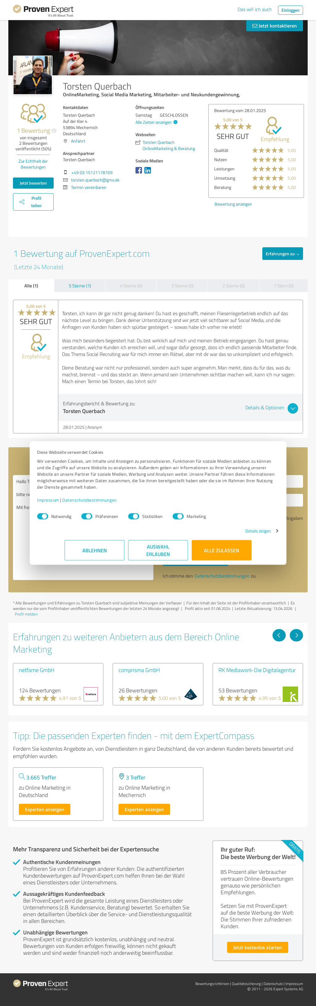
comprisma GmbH (139, 670)
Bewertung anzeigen (233, 204)
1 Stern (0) (283, 285)
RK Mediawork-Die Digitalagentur (257, 670)
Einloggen (290, 10)
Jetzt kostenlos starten (257, 947)
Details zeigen (230, 534)
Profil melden (26, 614)
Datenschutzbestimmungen (117, 503)
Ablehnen (94, 553)
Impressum (75, 503)
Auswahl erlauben (158, 553)
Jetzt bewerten (33, 183)
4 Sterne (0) (131, 285)
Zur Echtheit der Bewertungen (33, 164)
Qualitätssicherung (246, 983)
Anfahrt (78, 141)
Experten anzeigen (44, 809)
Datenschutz (273, 983)
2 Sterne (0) (233, 285)
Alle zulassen (221, 553)
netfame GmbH (36, 670)
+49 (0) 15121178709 (92, 172)
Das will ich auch (255, 9)
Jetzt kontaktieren (274, 25)
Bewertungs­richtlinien (212, 983)
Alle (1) (31, 285)
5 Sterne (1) (80, 285)
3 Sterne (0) (182, 285)
